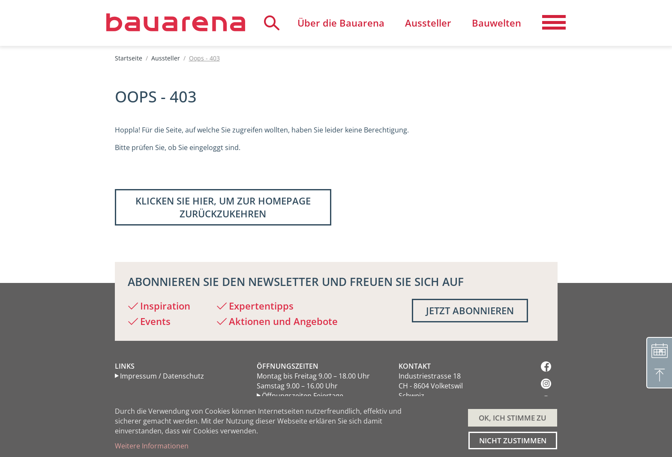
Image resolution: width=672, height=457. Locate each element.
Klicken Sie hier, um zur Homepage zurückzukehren (223, 207)
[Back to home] (176, 22)
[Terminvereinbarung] (659, 350)
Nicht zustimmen (512, 440)
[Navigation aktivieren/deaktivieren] (554, 22)
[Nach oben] (659, 375)
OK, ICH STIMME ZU (512, 418)
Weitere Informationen (152, 446)
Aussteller (165, 58)
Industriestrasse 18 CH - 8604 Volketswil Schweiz (431, 385)
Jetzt (470, 310)
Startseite (128, 58)
